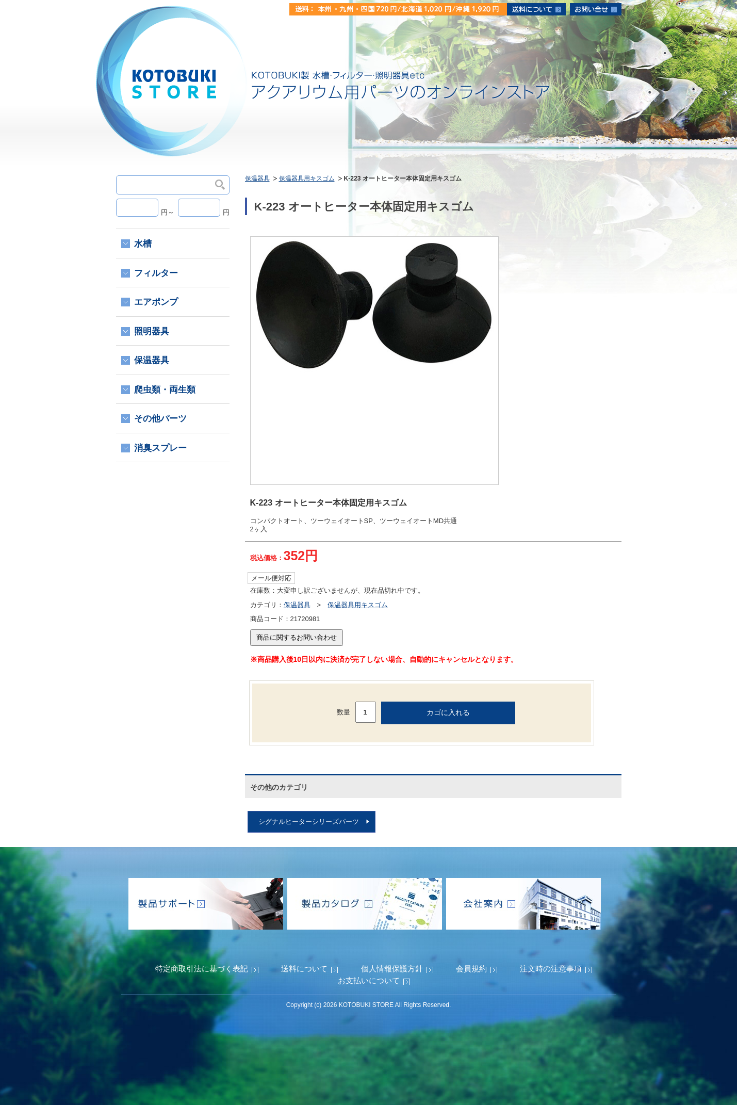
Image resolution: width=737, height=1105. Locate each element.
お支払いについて (369, 980)
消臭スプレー (160, 448)
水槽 (143, 244)
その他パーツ (160, 419)
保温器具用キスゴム (307, 178)
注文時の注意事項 (551, 968)
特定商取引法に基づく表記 (201, 968)
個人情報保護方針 (392, 968)
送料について (304, 968)
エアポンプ (156, 302)
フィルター (156, 273)
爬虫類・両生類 (164, 390)
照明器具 (151, 331)
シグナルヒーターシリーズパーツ (308, 821)
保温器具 (257, 178)
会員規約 (471, 968)
